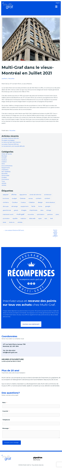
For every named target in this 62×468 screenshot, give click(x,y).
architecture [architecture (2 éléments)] (47, 194)
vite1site (4, 183)
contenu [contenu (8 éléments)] (6, 202)
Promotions (5, 179)
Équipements (6, 167)
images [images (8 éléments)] (23, 210)
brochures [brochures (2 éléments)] (6, 198)
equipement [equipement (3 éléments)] (24, 206)
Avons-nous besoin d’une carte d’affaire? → (55, 234)
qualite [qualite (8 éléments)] (15, 218)
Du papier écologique (8, 140)
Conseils (4, 158)
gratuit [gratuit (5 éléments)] (16, 210)
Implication (5, 169)
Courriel (5, 411)
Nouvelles (11, 78)
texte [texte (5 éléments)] (4, 222)
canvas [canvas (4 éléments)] (30, 198)
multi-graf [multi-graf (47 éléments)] (20, 214)
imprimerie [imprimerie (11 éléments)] (33, 210)
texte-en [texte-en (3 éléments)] (11, 222)
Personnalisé (5, 175)
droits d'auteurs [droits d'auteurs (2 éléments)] (50, 202)
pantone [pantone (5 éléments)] (50, 214)
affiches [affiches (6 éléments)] (13, 194)
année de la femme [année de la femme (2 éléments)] (35, 194)
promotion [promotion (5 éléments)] (6, 218)
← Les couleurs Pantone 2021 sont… (14, 230)
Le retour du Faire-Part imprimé (11, 142)
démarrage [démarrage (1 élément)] (14, 206)
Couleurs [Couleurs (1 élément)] (23, 202)
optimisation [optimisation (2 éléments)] (40, 214)
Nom (4, 402)
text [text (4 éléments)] (46, 218)
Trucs (3, 181)
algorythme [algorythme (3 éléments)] (23, 194)
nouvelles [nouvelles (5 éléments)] (31, 214)
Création (4, 162)
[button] (31, 324)
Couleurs (4, 160)
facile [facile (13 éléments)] (33, 206)
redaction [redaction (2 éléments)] (23, 218)
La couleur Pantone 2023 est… (10, 144)
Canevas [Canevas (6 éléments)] (22, 198)
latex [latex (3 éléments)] (41, 210)
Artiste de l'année (7, 154)
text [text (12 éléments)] (51, 218)
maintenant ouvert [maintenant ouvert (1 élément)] (8, 214)
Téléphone (6, 420)
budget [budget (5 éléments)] (14, 198)
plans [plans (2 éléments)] (57, 214)
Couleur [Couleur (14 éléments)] (15, 202)
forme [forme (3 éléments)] (40, 206)
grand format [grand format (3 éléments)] (7, 210)
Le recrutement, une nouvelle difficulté (13, 146)
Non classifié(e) (6, 171)
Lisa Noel (4, 78)
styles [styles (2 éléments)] (40, 218)
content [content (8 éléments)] (47, 198)
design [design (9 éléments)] (40, 202)
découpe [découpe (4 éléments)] (6, 206)
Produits (4, 177)
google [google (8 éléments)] (47, 206)
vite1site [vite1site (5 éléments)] (20, 222)
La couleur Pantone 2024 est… (10, 138)
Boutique (4, 156)
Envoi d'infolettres (7, 165)
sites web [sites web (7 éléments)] (32, 218)
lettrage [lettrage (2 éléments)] (48, 210)
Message (6, 428)
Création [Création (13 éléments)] (32, 202)
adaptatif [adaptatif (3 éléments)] (5, 194)
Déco (3, 163)
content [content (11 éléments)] (38, 198)
